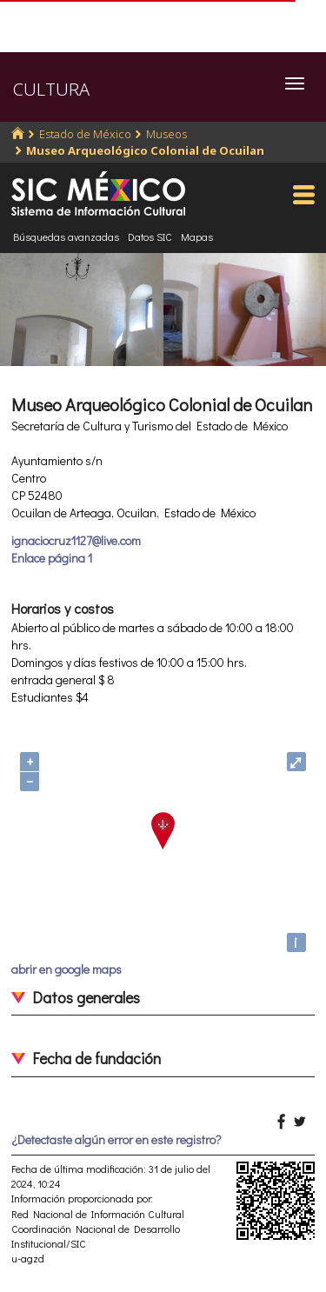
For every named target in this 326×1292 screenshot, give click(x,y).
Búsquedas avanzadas (66, 236)
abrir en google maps (66, 969)
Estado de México (85, 134)
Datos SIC (150, 236)
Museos (166, 134)
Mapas (197, 236)
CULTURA (51, 89)
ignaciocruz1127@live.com (76, 540)
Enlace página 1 (51, 557)
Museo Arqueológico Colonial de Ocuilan (145, 150)
